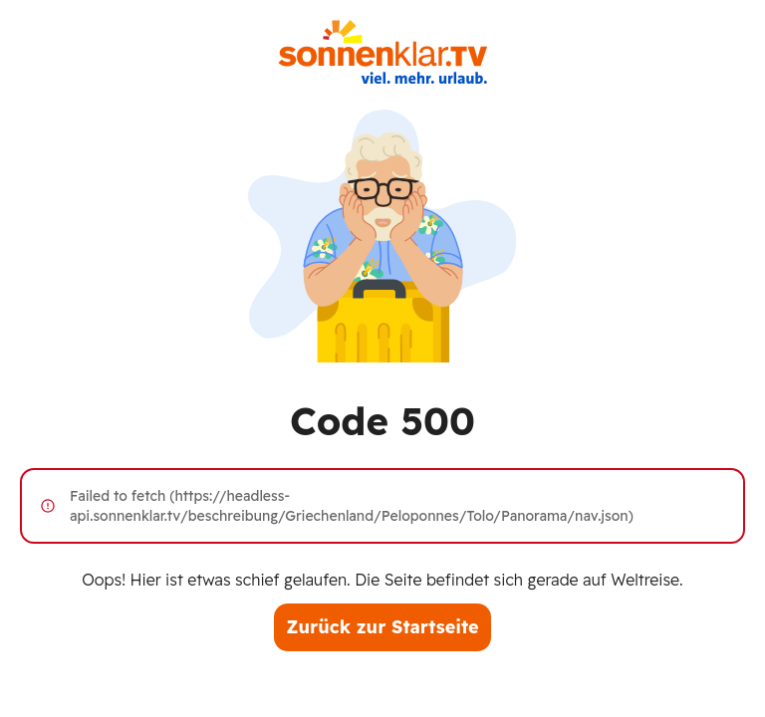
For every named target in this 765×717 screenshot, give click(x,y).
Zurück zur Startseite (382, 626)
